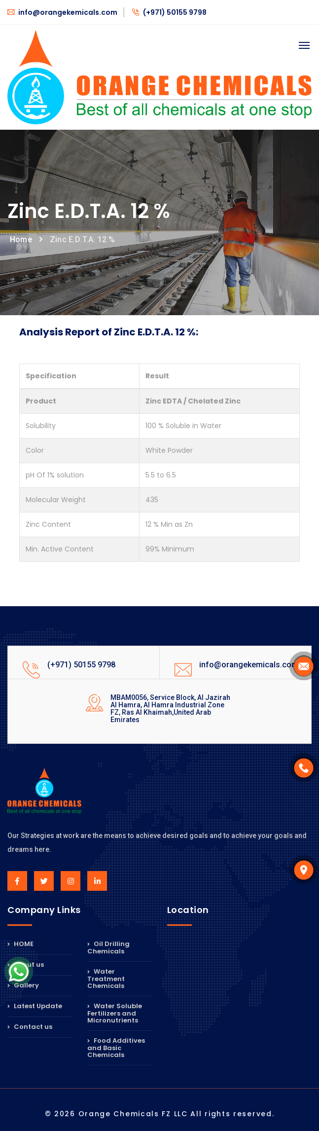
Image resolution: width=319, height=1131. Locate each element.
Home (21, 239)
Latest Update (34, 1006)
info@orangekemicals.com (62, 12)
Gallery (23, 985)
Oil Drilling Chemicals (108, 948)
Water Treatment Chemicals (106, 978)
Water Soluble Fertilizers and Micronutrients (114, 1013)
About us (25, 964)
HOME (20, 945)
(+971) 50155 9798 (169, 12)
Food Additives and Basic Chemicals (116, 1047)
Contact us (29, 1026)
